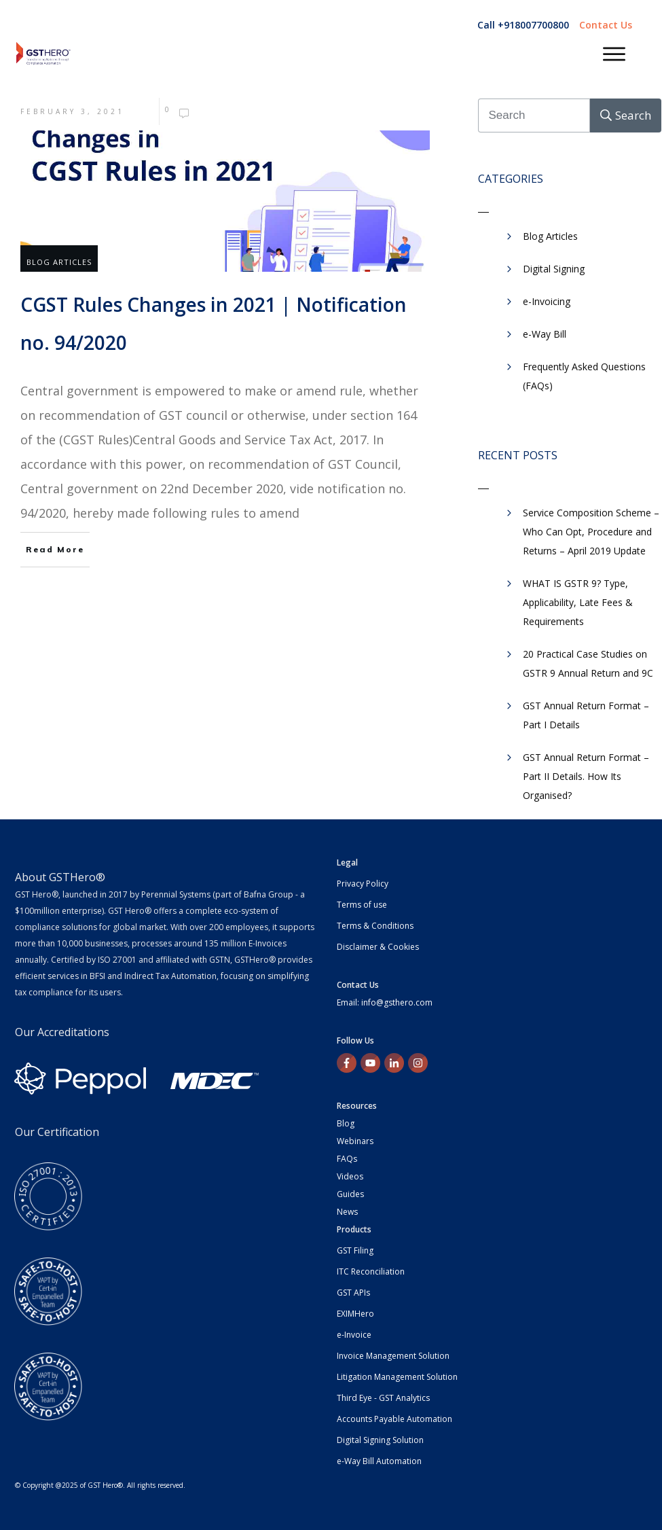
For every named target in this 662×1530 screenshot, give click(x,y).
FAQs (347, 1158)
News (347, 1211)
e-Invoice (354, 1334)
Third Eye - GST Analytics (383, 1398)
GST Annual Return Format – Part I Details (586, 715)
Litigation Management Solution (397, 1377)
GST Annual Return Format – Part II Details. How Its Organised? (586, 776)
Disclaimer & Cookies (378, 947)
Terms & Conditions (375, 925)
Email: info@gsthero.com (385, 1002)
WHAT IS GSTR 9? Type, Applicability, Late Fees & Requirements (578, 602)
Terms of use (362, 904)
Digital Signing (554, 268)
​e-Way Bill (544, 333)
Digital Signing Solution (380, 1440)
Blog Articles (59, 262)
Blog (345, 1123)
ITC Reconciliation (371, 1271)
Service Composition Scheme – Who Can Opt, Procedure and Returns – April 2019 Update (591, 531)
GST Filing (355, 1250)
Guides (350, 1194)
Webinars (355, 1141)
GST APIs (353, 1292)
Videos (350, 1176)
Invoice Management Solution (393, 1356)
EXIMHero (355, 1313)
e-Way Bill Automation (379, 1461)
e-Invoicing (546, 301)
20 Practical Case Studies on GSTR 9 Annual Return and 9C (588, 663)
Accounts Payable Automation (394, 1419)
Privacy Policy (362, 883)
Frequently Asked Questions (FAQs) (584, 376)
